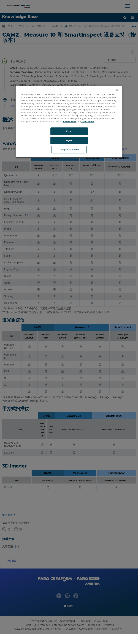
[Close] (117, 90)
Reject (69, 140)
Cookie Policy (69, 121)
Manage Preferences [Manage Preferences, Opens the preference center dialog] (69, 149)
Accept (69, 131)
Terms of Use (87, 121)
